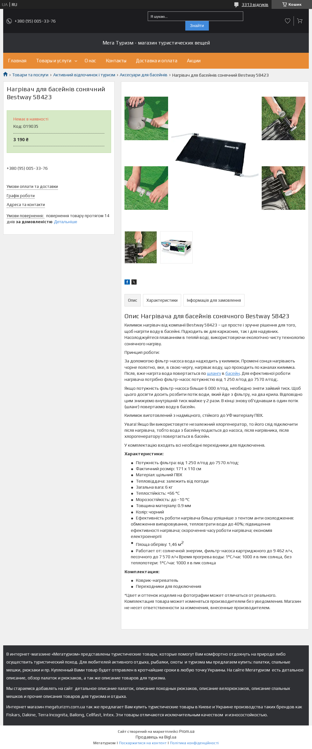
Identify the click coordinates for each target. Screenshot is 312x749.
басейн (232, 373)
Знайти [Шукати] (197, 25)
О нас (90, 60)
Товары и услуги (53, 60)
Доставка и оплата (156, 60)
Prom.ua (187, 731)
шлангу (214, 373)
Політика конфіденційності (194, 743)
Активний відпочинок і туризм (84, 74)
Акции (194, 60)
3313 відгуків (255, 4)
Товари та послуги (30, 74)
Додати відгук (288, 21)
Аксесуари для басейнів (143, 74)
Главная (17, 60)
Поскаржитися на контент (143, 743)
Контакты (116, 60)
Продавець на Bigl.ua (156, 737)
